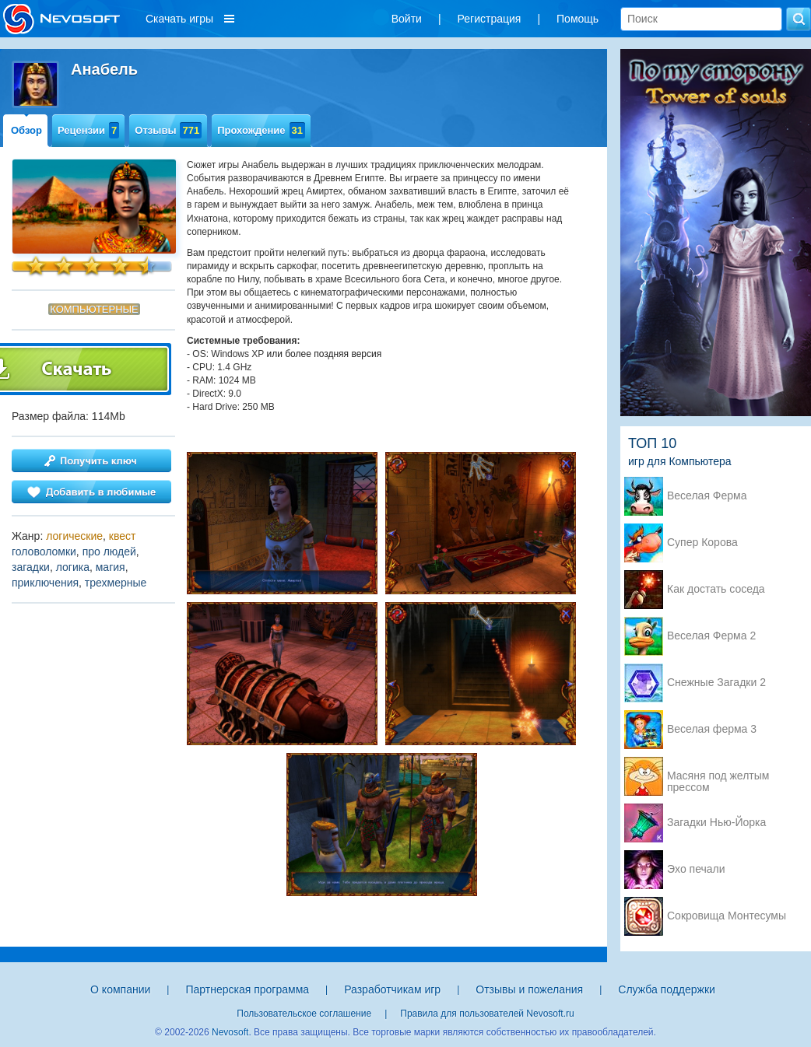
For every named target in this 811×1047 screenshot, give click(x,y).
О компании (120, 989)
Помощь (577, 18)
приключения (45, 582)
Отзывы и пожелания (529, 989)
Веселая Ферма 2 (711, 636)
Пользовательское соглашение (304, 1013)
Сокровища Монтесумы (726, 916)
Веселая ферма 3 (712, 729)
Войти (406, 18)
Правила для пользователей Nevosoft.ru (487, 1013)
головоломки (44, 551)
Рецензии (88, 130)
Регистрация (489, 18)
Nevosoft (230, 1032)
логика (73, 567)
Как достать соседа (716, 589)
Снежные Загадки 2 (716, 682)
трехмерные (115, 582)
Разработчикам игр (392, 989)
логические (74, 536)
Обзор (26, 130)
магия (110, 567)
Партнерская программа (247, 989)
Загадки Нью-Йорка (716, 822)
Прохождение (261, 130)
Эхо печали (696, 869)
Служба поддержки (666, 989)
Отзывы (168, 130)
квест (122, 536)
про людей (109, 551)
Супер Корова (702, 542)
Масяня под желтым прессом (718, 777)
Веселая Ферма (707, 496)
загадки (31, 567)
